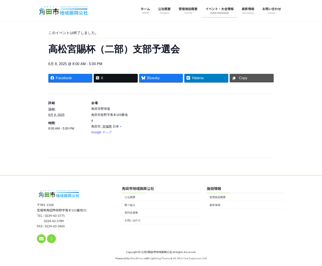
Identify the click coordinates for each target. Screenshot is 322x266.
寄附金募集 (131, 212)
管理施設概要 (218, 197)
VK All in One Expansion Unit (190, 258)
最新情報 (215, 204)
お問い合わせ (133, 220)
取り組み (130, 204)
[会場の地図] (157, 124)
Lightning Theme (160, 258)
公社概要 (130, 197)
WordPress (137, 258)
